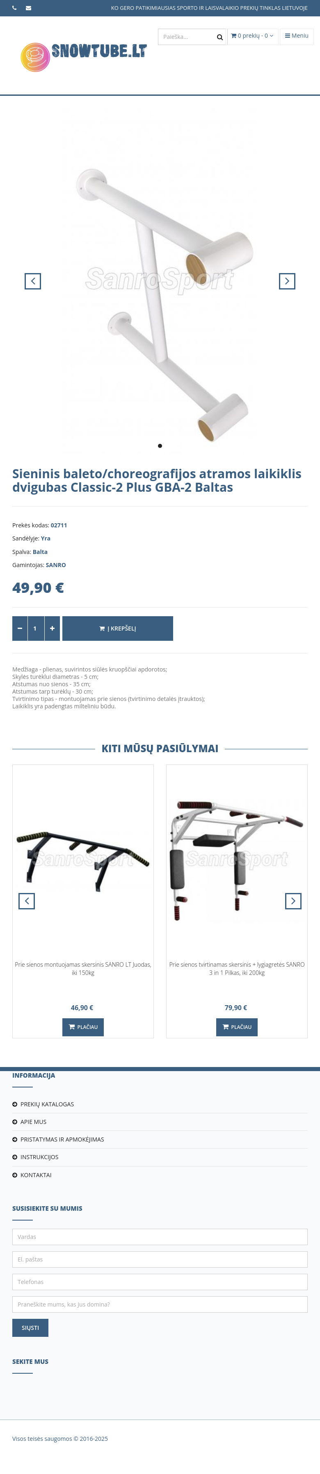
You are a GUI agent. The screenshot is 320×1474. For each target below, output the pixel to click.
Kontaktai (36, 1175)
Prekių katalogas (47, 1104)
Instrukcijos (39, 1157)
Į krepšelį (117, 628)
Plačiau (83, 1027)
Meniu (297, 35)
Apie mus (33, 1122)
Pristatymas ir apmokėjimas (62, 1139)
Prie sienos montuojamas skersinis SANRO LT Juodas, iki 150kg (83, 969)
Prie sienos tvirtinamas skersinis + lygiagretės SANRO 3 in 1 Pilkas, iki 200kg (236, 969)
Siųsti (30, 1328)
